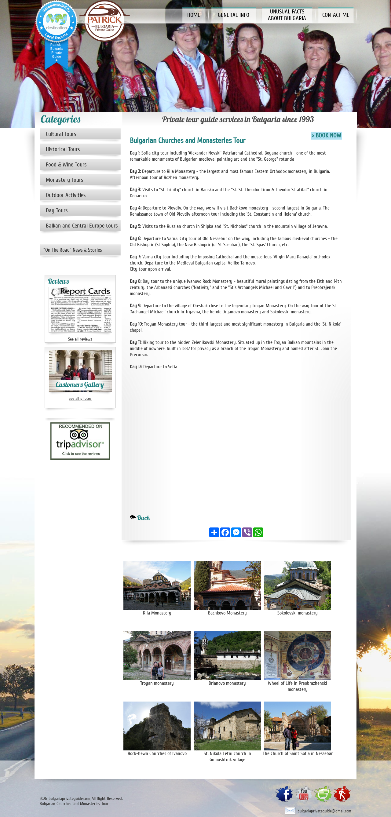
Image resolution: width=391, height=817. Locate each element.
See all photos (80, 398)
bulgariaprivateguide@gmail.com (324, 811)
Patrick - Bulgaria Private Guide (56, 50)
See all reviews (80, 339)
